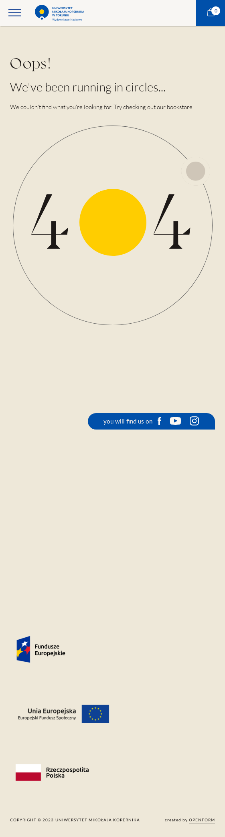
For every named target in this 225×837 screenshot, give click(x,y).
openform (202, 819)
